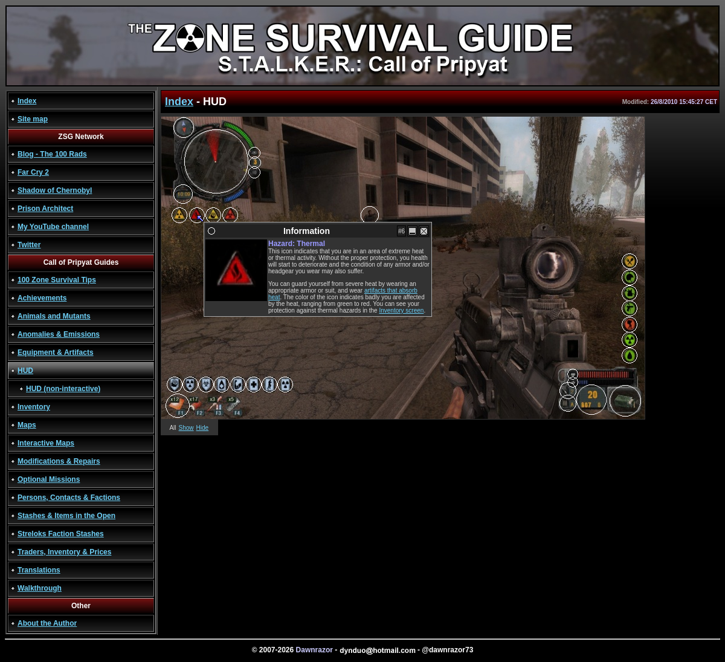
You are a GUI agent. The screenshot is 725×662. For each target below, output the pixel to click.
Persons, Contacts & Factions (69, 497)
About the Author (47, 623)
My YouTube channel (53, 226)
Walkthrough (40, 588)
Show (186, 427)
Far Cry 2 (33, 172)
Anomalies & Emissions (59, 334)
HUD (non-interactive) (63, 389)
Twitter (29, 245)
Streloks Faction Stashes (61, 534)
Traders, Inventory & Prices (64, 552)
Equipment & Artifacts (56, 352)
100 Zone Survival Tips (57, 280)
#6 (401, 231)
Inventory (34, 407)
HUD (25, 370)
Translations (39, 570)
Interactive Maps (46, 443)
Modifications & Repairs (59, 461)
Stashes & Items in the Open (66, 515)
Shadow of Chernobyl (55, 190)
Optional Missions (49, 479)
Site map (33, 119)
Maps (27, 425)
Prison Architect (45, 208)
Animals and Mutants (54, 316)
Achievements (42, 298)
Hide (202, 427)
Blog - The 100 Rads (52, 154)
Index (27, 101)
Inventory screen (401, 310)
